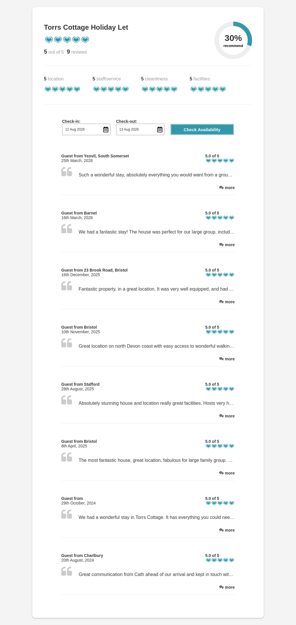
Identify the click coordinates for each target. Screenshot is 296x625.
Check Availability (202, 129)
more (230, 187)
